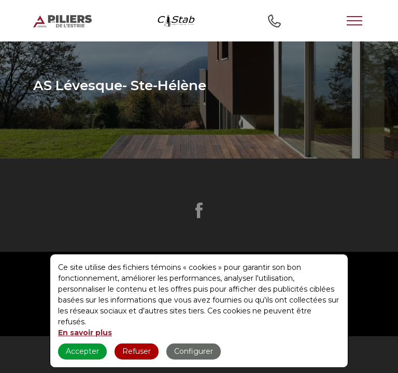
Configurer (193, 351)
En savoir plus (85, 332)
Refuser (136, 351)
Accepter (82, 351)
